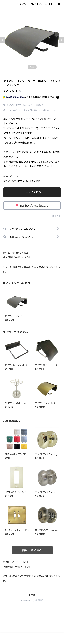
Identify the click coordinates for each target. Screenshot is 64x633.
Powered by (32, 600)
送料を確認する (36, 105)
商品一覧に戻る (32, 550)
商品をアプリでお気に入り (32, 205)
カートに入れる (32, 192)
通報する (56, 215)
